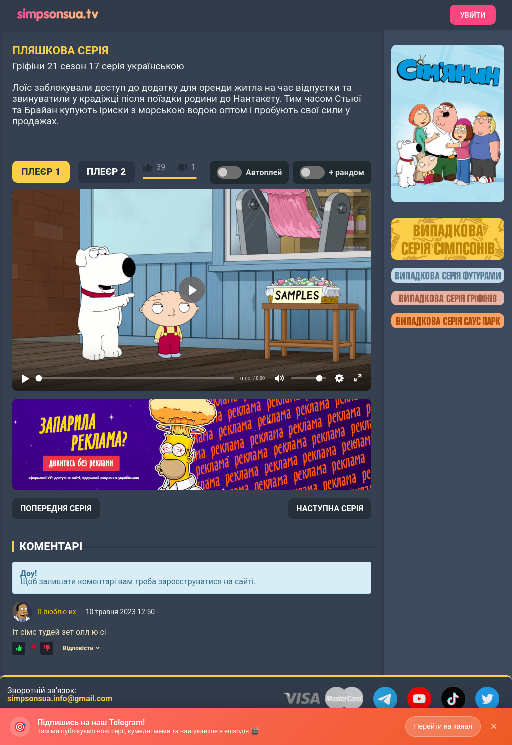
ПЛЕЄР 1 (41, 172)
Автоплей (249, 172)
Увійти (473, 16)
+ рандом (332, 172)
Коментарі (51, 546)
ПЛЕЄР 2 (106, 172)
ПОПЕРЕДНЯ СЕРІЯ (56, 509)
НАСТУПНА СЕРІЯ (330, 509)
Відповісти (81, 648)
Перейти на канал (443, 726)
